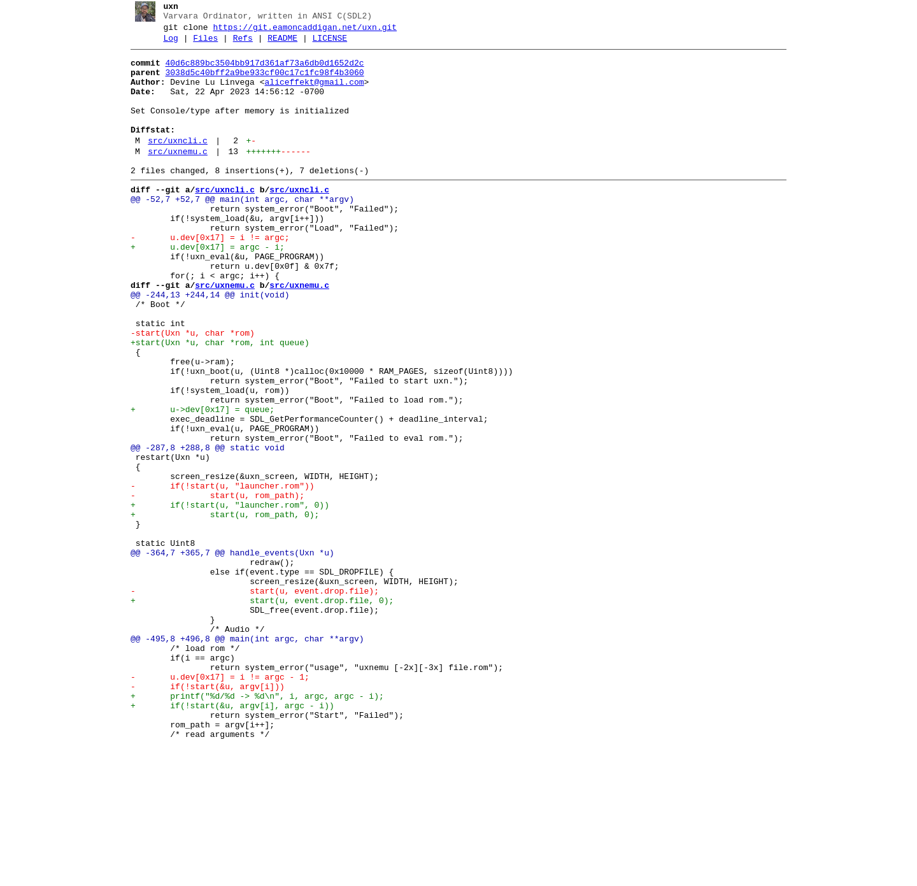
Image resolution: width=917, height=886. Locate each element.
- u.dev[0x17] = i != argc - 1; (214, 803)
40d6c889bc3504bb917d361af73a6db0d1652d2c (259, 70)
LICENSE (325, 44)
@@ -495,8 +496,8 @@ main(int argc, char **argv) (242, 757)
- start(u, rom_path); (212, 585)
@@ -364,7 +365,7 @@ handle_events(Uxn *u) (227, 654)
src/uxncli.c (173, 163)
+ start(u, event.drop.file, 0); (256, 711)
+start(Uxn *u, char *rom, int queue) (214, 402)
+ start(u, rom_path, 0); (219, 608)
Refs (238, 44)
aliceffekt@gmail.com (309, 93)
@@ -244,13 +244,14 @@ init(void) (205, 344)
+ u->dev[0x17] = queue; (197, 482)
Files (200, 44)
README (278, 44)
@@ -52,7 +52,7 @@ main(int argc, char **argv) (237, 230)
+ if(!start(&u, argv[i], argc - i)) (227, 837)
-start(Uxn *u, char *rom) (187, 390)
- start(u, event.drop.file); (249, 700)
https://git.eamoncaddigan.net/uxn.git (300, 31)
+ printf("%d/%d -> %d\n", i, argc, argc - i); (252, 826)
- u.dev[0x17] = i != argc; (205, 276)
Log (166, 44)
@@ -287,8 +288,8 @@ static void (202, 528)
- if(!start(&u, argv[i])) (202, 814)
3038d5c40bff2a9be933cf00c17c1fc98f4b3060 (259, 82)
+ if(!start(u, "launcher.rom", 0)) (224, 597)
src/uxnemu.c (173, 176)
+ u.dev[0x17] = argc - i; (202, 287)
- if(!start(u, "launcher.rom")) (217, 574)
